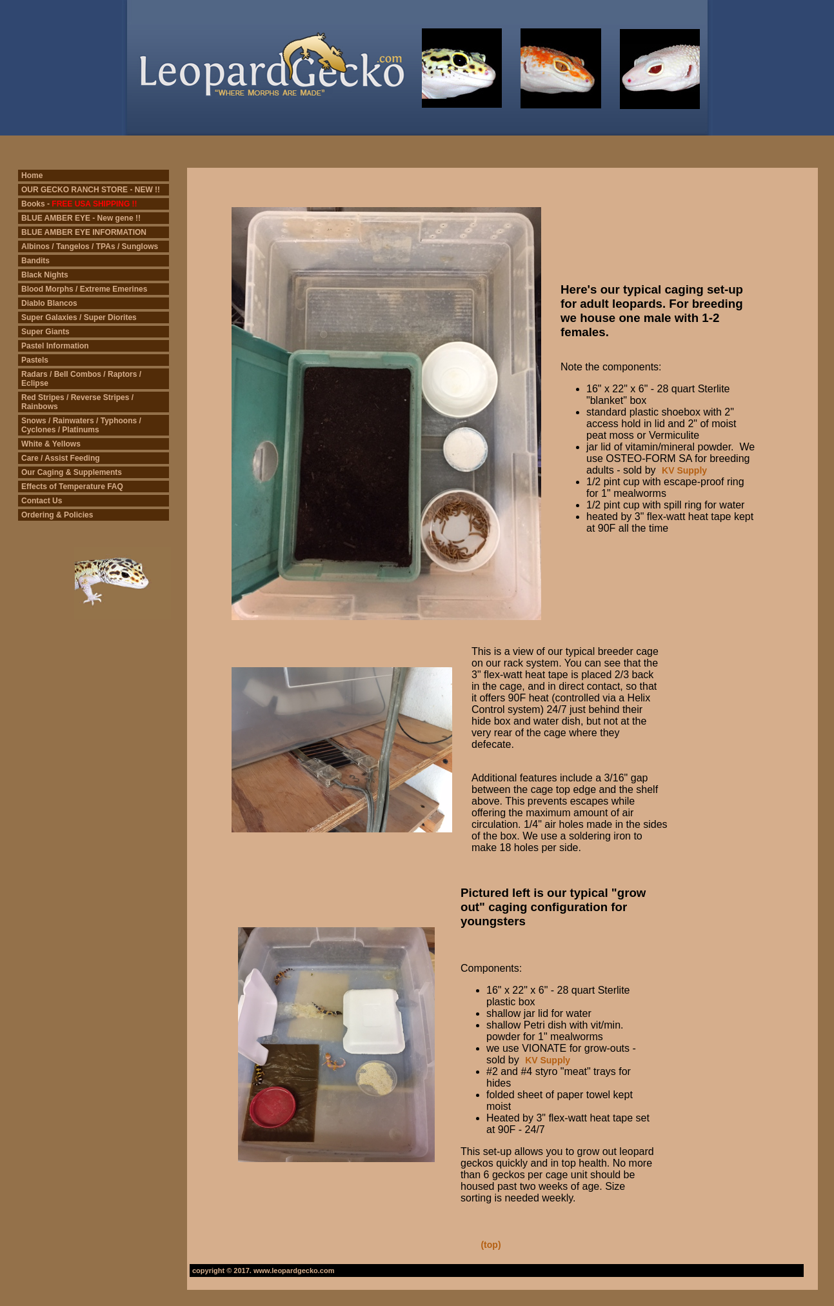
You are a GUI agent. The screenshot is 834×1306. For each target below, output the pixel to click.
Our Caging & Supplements (71, 472)
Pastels (34, 360)
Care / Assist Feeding (60, 458)
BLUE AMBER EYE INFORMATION (83, 232)
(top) (491, 1245)
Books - (79, 203)
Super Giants (45, 331)
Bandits (35, 260)
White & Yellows (51, 443)
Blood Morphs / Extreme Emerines (84, 289)
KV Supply (684, 470)
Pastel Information (55, 345)
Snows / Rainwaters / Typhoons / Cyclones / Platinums (81, 425)
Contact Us (41, 500)
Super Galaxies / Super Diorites (79, 317)
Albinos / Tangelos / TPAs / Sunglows (89, 246)
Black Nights (44, 274)
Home (32, 175)
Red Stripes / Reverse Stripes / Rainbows (77, 402)
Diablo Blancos (49, 303)
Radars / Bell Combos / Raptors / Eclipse (81, 379)
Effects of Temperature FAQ (72, 486)
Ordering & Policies (57, 514)
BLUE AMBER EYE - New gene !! (81, 218)
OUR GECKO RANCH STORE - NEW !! (90, 189)
